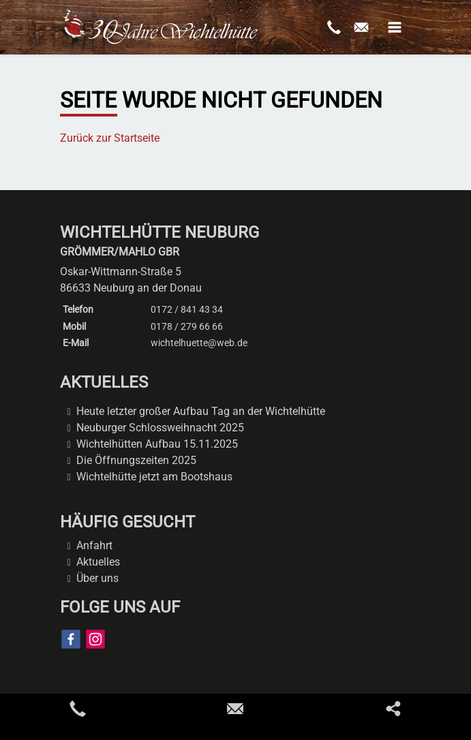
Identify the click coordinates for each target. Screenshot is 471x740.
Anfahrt (94, 545)
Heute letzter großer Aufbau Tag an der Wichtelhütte (200, 411)
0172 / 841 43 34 (187, 309)
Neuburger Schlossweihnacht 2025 (160, 427)
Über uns (97, 578)
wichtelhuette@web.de (199, 342)
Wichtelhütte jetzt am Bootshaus (154, 476)
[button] (395, 27)
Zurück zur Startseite (109, 138)
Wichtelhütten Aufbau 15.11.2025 (157, 443)
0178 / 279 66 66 (187, 326)
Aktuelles (98, 561)
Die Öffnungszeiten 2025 (136, 460)
